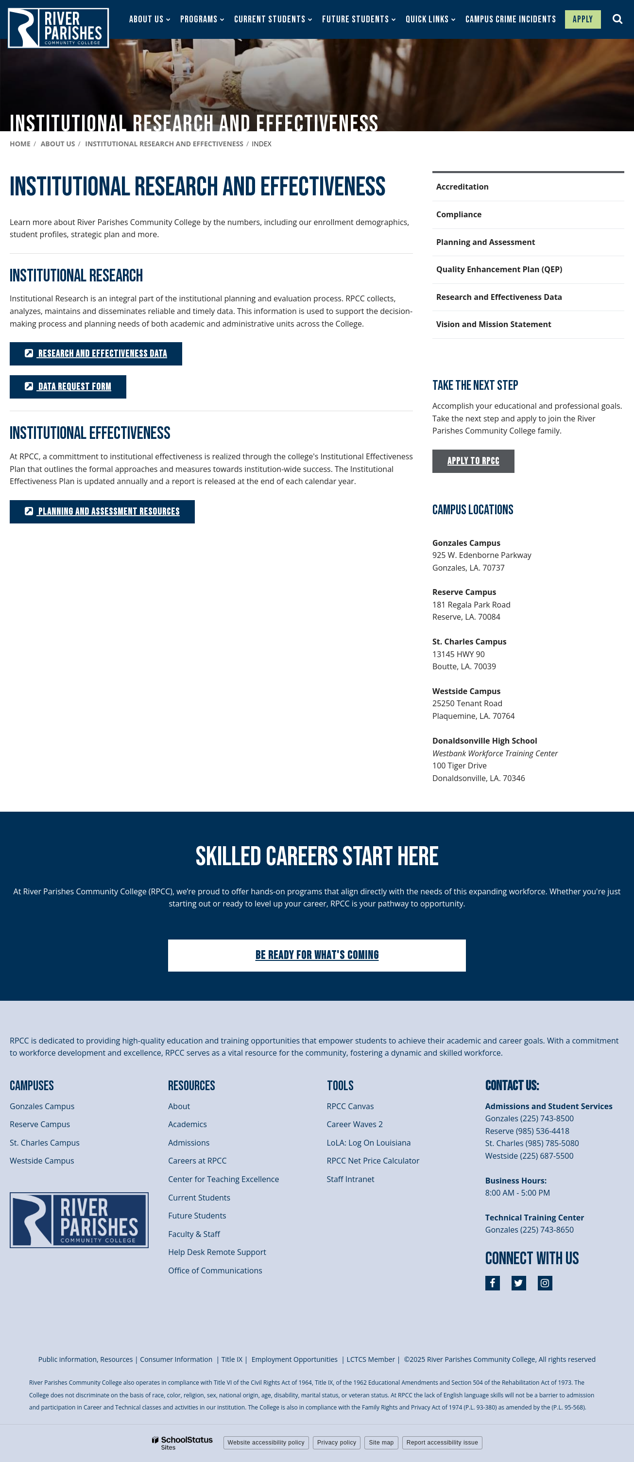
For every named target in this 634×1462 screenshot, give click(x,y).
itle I (232, 1359)
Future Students (197, 1215)
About (179, 1106)
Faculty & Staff (194, 1234)
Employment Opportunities (295, 1359)
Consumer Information (177, 1359)
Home (20, 143)
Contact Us (510, 1086)
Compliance (459, 214)
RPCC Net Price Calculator (373, 1160)
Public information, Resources (85, 1359)
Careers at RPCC (197, 1160)
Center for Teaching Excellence (223, 1179)
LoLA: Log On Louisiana (369, 1142)
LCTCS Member (371, 1359)
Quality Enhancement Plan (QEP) (499, 269)
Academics (187, 1124)
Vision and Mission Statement (493, 324)
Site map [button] (381, 1442)
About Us (58, 143)
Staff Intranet (351, 1179)
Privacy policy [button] (336, 1442)
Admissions (188, 1142)
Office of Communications (215, 1270)
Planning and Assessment (485, 242)
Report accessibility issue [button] (443, 1442)
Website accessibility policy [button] (266, 1442)
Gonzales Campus (42, 1106)
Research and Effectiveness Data (499, 297)
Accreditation (462, 186)
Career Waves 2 (355, 1124)
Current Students (199, 1197)
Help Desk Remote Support (217, 1252)
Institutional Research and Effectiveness (164, 143)
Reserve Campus (40, 1124)
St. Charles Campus (45, 1142)
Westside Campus (42, 1160)
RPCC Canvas (350, 1106)
